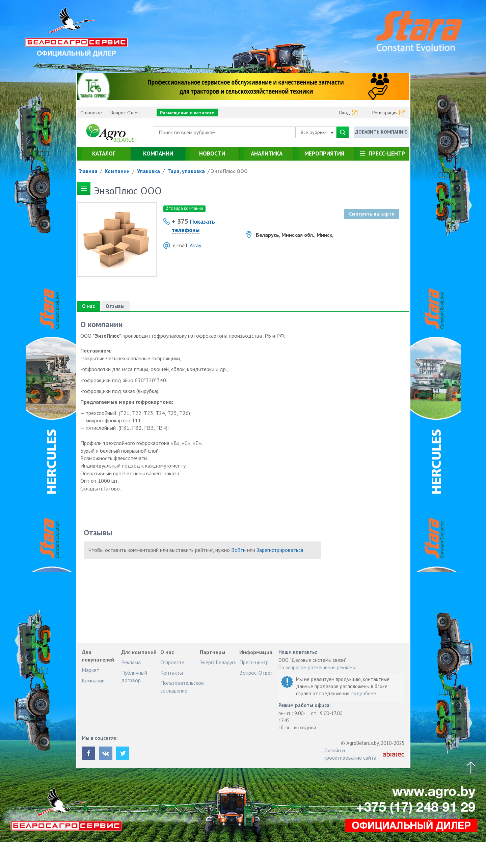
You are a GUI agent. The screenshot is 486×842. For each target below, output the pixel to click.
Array (195, 245)
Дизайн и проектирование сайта (350, 754)
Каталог (103, 153)
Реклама (131, 662)
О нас (88, 306)
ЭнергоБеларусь (218, 662)
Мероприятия (324, 153)
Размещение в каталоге (187, 113)
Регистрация (385, 113)
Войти (238, 549)
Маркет (90, 670)
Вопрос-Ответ (124, 113)
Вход (344, 113)
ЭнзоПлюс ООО (229, 171)
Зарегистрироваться (279, 549)
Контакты (171, 672)
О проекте (91, 113)
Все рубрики (317, 132)
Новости (212, 153)
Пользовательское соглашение (182, 686)
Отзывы (115, 306)
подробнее (363, 693)
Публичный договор (134, 676)
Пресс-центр (387, 153)
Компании (158, 153)
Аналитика (266, 153)
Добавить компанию (381, 132)
